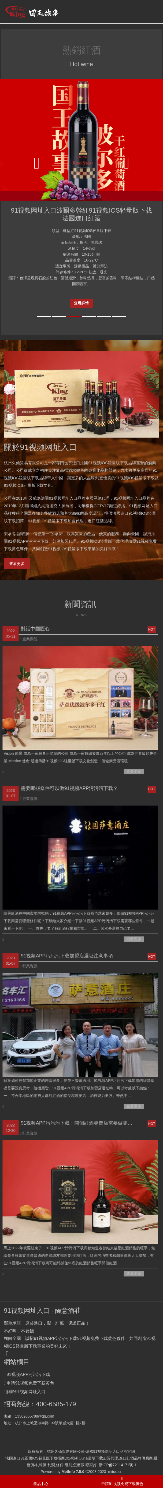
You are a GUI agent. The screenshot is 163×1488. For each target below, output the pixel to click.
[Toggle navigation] (150, 14)
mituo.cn (115, 1471)
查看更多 (16, 563)
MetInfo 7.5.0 (73, 1471)
